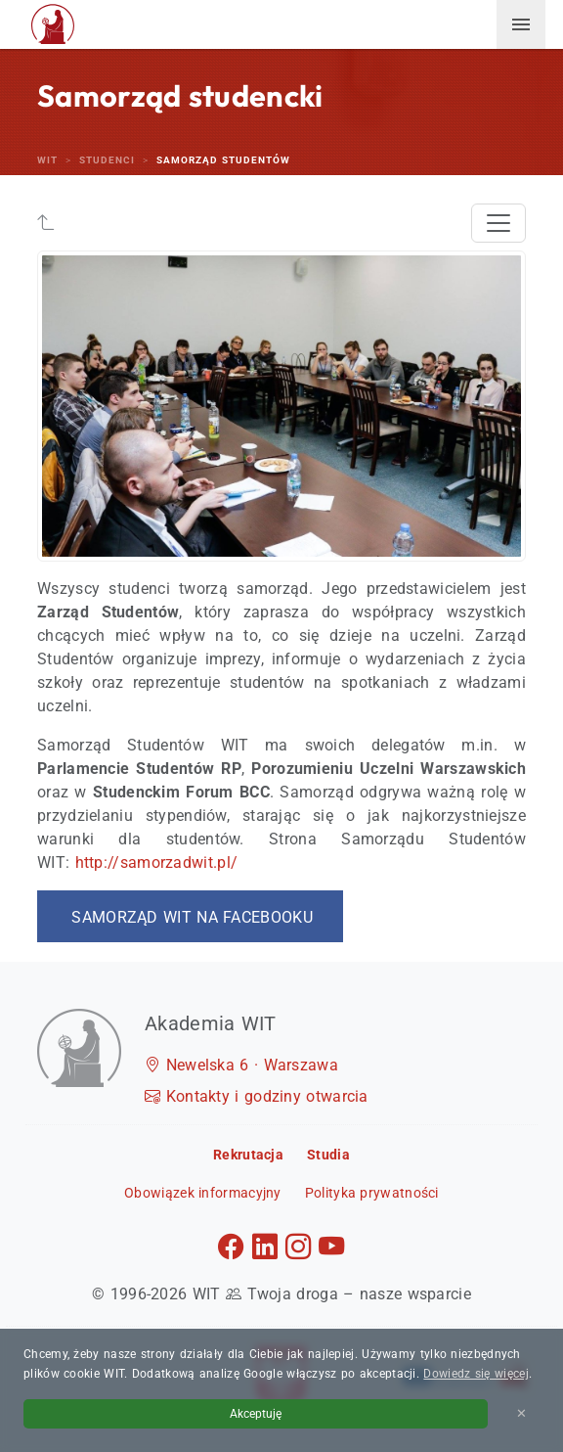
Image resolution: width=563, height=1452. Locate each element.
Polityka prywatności (372, 1193)
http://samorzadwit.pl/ (156, 862)
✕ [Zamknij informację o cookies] (521, 1413)
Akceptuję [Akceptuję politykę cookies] (256, 1414)
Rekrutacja (248, 1154)
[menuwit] (521, 24)
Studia (328, 1154)
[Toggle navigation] (498, 223)
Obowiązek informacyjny (203, 1193)
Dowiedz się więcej (475, 1374)
